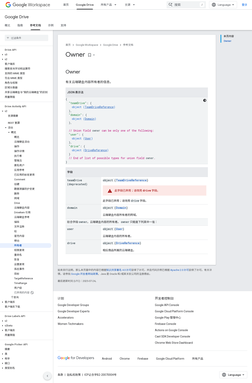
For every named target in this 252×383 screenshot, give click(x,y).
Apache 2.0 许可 (179, 269)
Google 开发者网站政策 (84, 273)
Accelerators (66, 317)
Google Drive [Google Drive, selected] (85, 4)
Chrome (125, 358)
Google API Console (167, 305)
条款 (60, 374)
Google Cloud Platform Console (174, 311)
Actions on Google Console (171, 330)
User (88, 138)
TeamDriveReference (99, 107)
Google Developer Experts (74, 311)
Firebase (143, 358)
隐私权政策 (74, 374)
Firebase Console (165, 323)
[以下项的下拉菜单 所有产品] (116, 4)
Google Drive (17, 17)
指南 (20, 25)
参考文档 (128, 44)
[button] (25, 54)
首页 (66, 4)
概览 (7, 25)
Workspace (31, 4)
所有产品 (106, 4)
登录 (244, 4)
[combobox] (186, 4)
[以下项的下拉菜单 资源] (135, 4)
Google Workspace (87, 44)
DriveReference (96, 150)
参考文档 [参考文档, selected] (35, 25)
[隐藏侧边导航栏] (47, 376)
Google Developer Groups (73, 305)
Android (107, 358)
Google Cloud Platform (170, 358)
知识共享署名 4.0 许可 (118, 269)
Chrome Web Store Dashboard (174, 342)
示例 (51, 25)
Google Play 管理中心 (168, 317)
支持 (63, 25)
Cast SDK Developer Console (172, 336)
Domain (89, 119)
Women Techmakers (70, 323)
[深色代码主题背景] (205, 100)
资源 (127, 4)
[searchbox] (26, 38)
